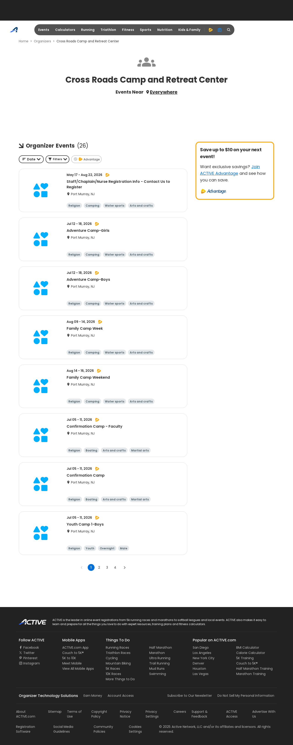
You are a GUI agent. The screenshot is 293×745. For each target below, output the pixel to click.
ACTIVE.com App (75, 647)
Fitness (128, 29)
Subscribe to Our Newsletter (189, 695)
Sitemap (55, 711)
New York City (203, 658)
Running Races (117, 647)
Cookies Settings (135, 729)
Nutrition (164, 29)
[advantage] (210, 30)
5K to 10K (69, 658)
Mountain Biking (118, 663)
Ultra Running (159, 658)
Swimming (157, 674)
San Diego (201, 647)
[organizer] (220, 30)
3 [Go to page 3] (107, 567)
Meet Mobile (72, 663)
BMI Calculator (247, 647)
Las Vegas (201, 674)
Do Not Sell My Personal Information (245, 695)
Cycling (112, 658)
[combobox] (31, 159)
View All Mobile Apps (78, 668)
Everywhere (163, 92)
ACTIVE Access (232, 714)
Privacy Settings (152, 714)
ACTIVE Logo (28, 620)
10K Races (113, 674)
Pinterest (30, 658)
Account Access (121, 695)
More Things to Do (120, 679)
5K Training (245, 658)
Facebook (31, 647)
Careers (180, 711)
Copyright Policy (99, 714)
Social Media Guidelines (63, 729)
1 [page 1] (91, 567)
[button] (57, 159)
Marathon (157, 653)
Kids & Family (189, 29)
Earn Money (93, 695)
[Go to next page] (124, 567)
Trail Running (159, 663)
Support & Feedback (200, 714)
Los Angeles (202, 653)
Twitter (29, 653)
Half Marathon (160, 647)
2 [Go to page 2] (99, 567)
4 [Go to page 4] (115, 567)
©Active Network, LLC (180, 726)
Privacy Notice (125, 714)
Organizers (42, 41)
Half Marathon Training (254, 668)
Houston (199, 668)
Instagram (31, 663)
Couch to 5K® (73, 653)
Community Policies (103, 729)
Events (43, 29)
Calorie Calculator (250, 653)
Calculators (65, 29)
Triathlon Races (118, 653)
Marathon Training (251, 674)
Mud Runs (157, 668)
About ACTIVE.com (25, 714)
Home (23, 41)
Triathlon (108, 29)
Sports (145, 29)
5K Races (113, 668)
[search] (229, 30)
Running (88, 29)
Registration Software (25, 729)
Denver (198, 663)
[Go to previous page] (81, 567)
